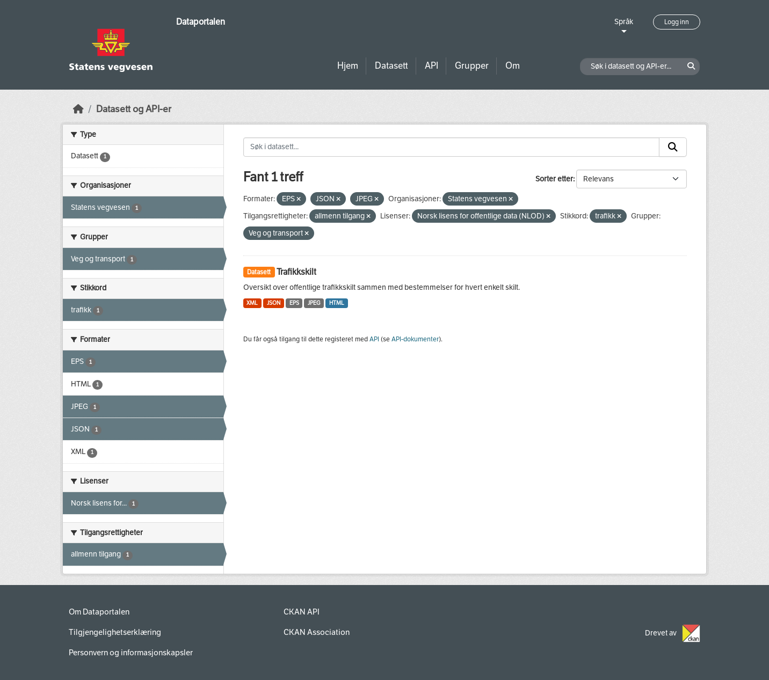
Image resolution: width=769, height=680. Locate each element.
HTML (336, 302)
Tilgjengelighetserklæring (115, 632)
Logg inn (676, 22)
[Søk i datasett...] (451, 147)
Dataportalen (200, 22)
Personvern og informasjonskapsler (131, 652)
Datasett (391, 65)
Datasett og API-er (133, 109)
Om (512, 65)
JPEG (314, 302)
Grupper (472, 65)
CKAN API (302, 612)
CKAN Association (317, 632)
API (431, 65)
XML (252, 302)
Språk (623, 21)
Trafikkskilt (296, 272)
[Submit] (673, 147)
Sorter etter (554, 179)
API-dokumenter (415, 339)
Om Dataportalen (99, 612)
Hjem (347, 65)
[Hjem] (78, 109)
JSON (273, 302)
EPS (294, 302)
